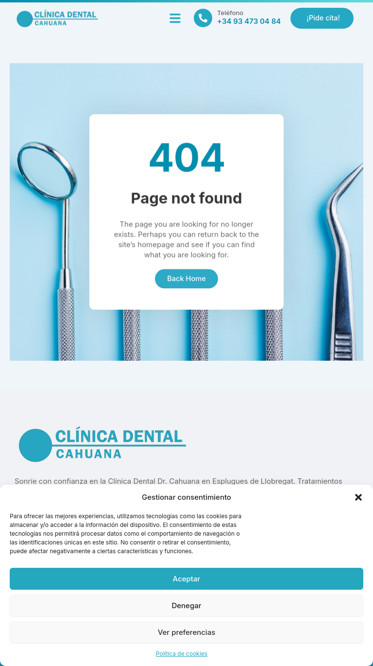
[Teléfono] (203, 18)
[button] (358, 497)
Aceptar (187, 578)
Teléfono (230, 13)
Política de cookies (181, 653)
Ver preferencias (187, 632)
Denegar (186, 605)
